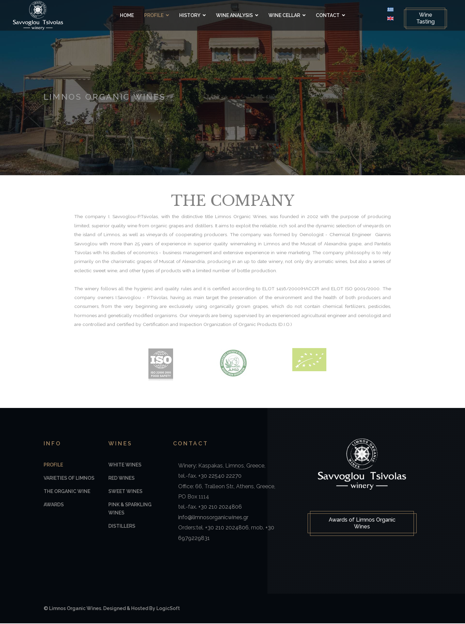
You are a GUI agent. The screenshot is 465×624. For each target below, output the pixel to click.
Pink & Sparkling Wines (130, 509)
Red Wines (121, 479)
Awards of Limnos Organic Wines (362, 524)
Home (127, 15)
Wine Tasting (421, 18)
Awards (54, 505)
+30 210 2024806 (220, 508)
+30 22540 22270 (220, 477)
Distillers (121, 527)
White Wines (124, 466)
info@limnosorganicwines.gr (213, 518)
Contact (328, 15)
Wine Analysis (234, 15)
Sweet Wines (125, 492)
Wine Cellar (284, 15)
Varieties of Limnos (69, 479)
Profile (154, 15)
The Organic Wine (67, 492)
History (189, 15)
